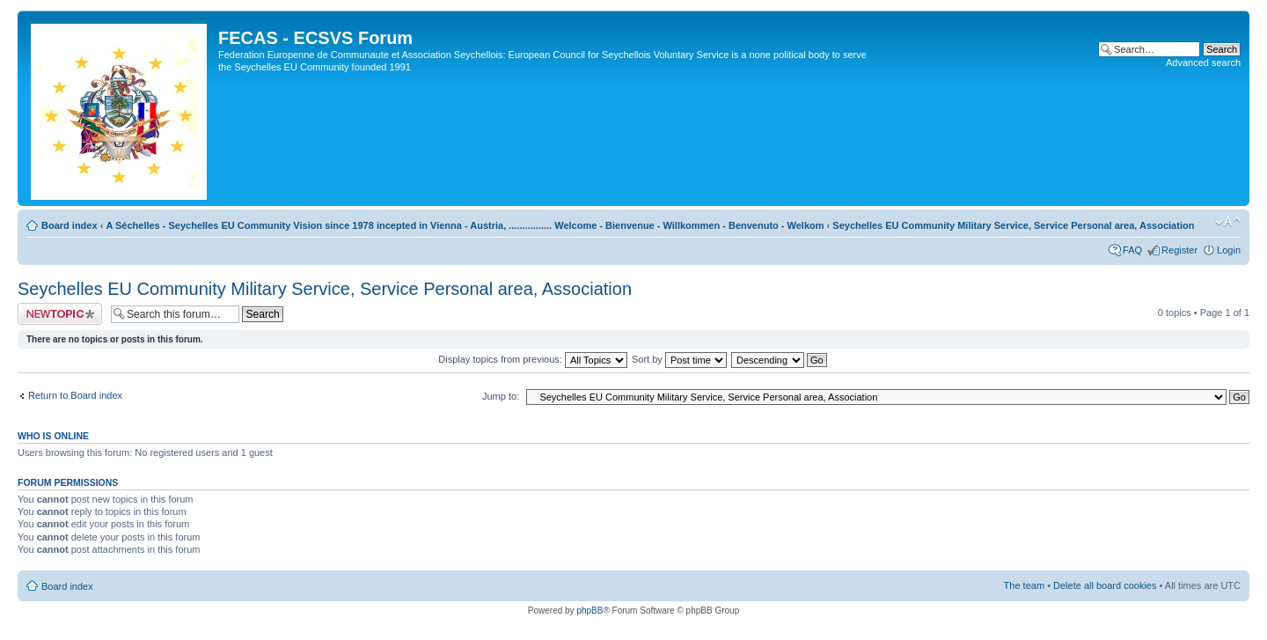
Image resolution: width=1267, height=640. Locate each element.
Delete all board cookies (1104, 585)
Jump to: (500, 396)
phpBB (589, 610)
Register (1179, 250)
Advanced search (1203, 62)
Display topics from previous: (532, 359)
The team (1024, 585)
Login (1229, 250)
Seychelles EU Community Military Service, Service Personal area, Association (1013, 225)
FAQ (1132, 250)
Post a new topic (60, 314)
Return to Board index (75, 395)
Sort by (679, 359)
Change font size (1228, 222)
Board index (69, 225)
